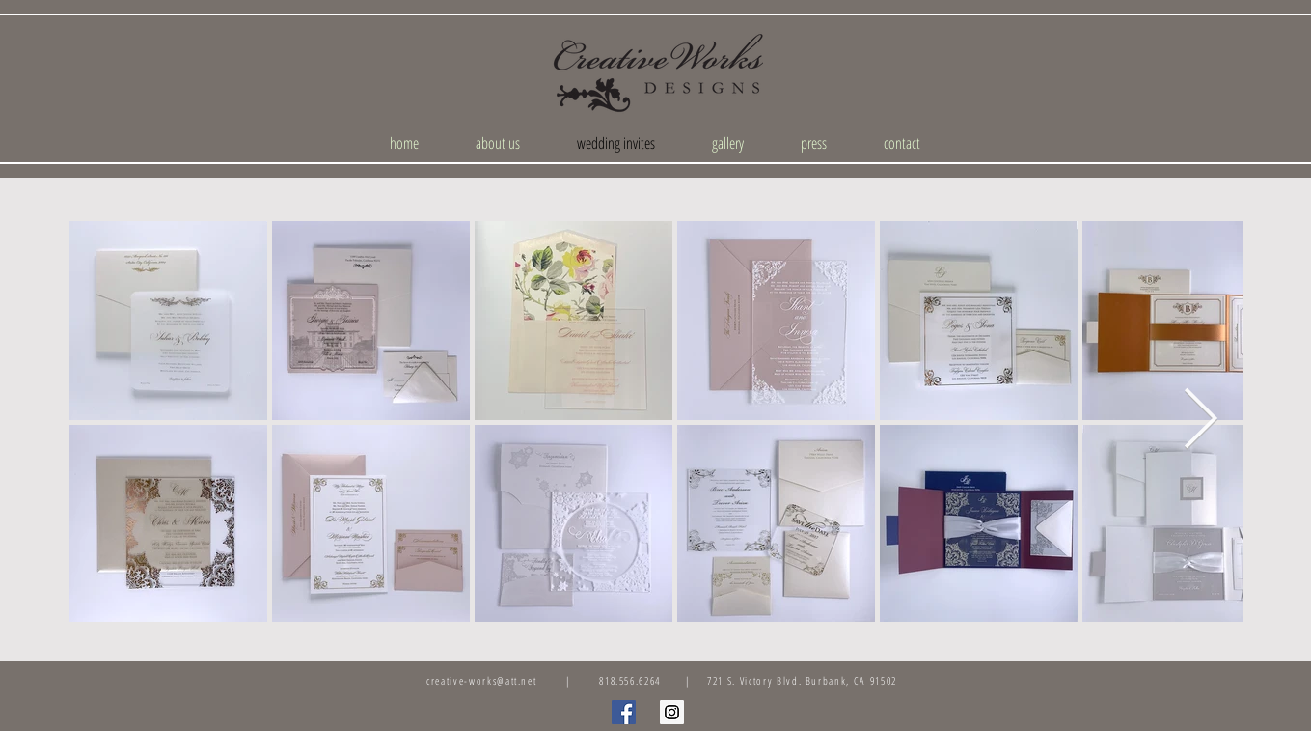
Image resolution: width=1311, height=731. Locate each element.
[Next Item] (1201, 421)
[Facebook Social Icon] (624, 712)
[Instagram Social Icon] (672, 712)
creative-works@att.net (481, 680)
